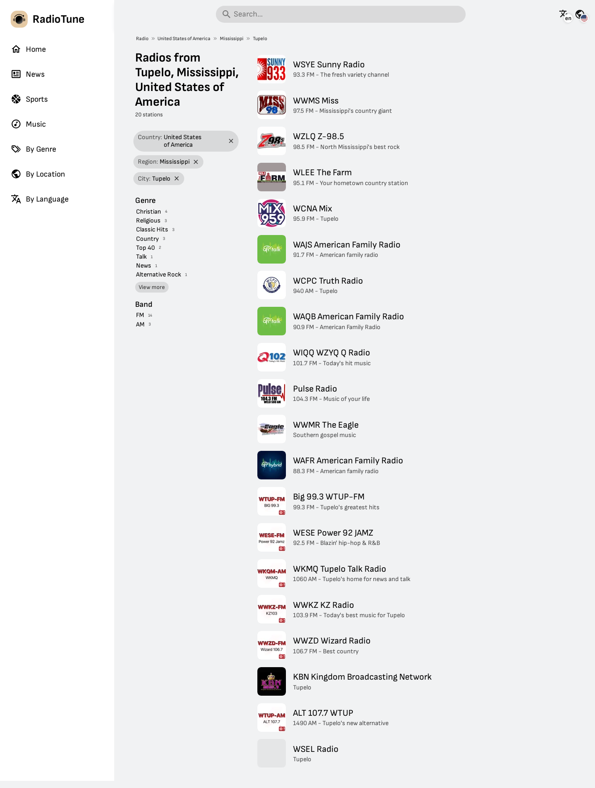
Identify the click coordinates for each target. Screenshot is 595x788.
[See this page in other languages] (564, 14)
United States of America (184, 38)
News (28, 74)
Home (28, 49)
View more (152, 287)
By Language (40, 199)
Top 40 (145, 248)
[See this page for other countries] (580, 14)
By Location (38, 174)
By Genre (33, 149)
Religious (148, 220)
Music (28, 124)
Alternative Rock (158, 274)
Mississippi (232, 38)
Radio (142, 38)
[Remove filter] (231, 141)
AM (140, 324)
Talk (141, 256)
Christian (148, 211)
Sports (29, 99)
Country (147, 239)
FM (140, 315)
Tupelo (260, 38)
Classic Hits (152, 229)
